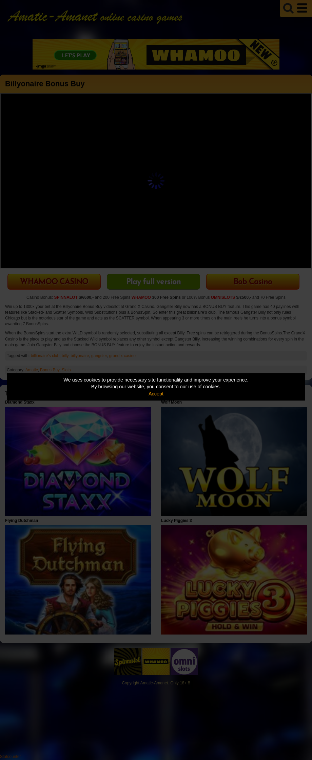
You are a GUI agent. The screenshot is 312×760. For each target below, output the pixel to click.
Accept (156, 393)
